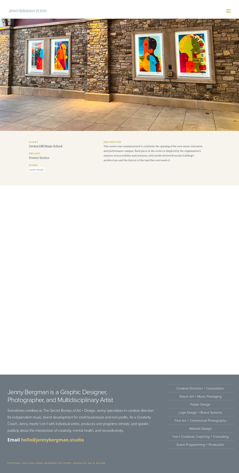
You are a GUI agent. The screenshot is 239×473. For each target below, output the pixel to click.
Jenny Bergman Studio (27, 11)
